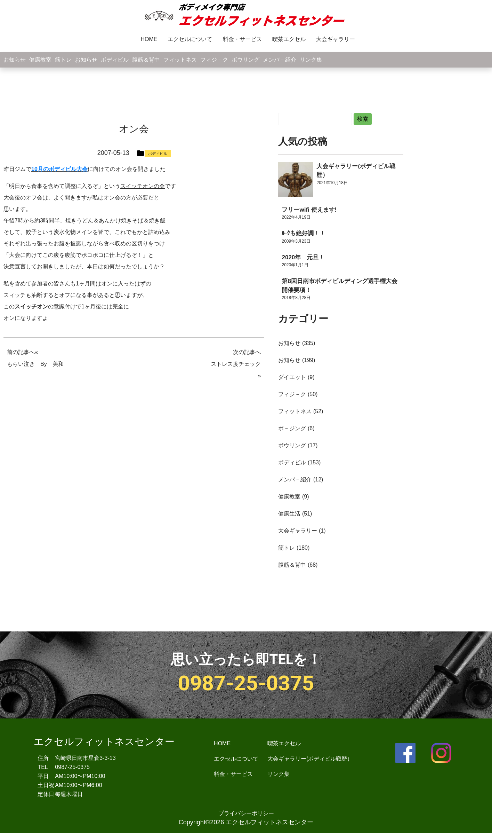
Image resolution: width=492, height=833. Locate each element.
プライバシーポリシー (246, 813)
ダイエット (292, 377)
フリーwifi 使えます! (309, 209)
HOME (149, 39)
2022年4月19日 (296, 217)
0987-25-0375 (246, 683)
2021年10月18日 (331, 182)
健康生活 (289, 514)
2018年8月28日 (296, 297)
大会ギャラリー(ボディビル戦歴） (310, 759)
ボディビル (115, 60)
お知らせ (14, 60)
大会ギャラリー (335, 39)
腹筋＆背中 (146, 60)
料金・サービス (242, 39)
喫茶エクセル (289, 39)
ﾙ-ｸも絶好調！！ (303, 233)
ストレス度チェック (236, 364)
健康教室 (40, 60)
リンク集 (311, 60)
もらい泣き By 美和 (35, 364)
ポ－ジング (292, 428)
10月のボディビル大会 (59, 169)
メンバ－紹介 (279, 60)
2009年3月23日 (296, 241)
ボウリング (245, 60)
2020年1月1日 (295, 264)
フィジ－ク (214, 60)
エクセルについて (190, 39)
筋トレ (63, 60)
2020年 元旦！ (303, 257)
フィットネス (180, 60)
